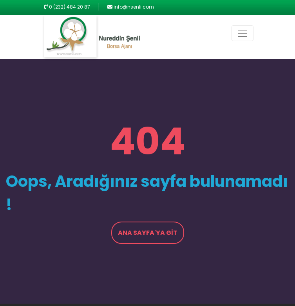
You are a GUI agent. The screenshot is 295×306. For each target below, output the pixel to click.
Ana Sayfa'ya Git (147, 232)
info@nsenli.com (134, 7)
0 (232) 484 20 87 (69, 7)
